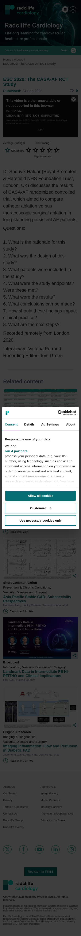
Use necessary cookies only (40, 520)
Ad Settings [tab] (50, 424)
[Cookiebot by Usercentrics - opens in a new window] (58, 412)
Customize (40, 508)
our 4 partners (16, 451)
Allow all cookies (40, 495)
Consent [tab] (11, 424)
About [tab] (70, 424)
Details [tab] (29, 424)
